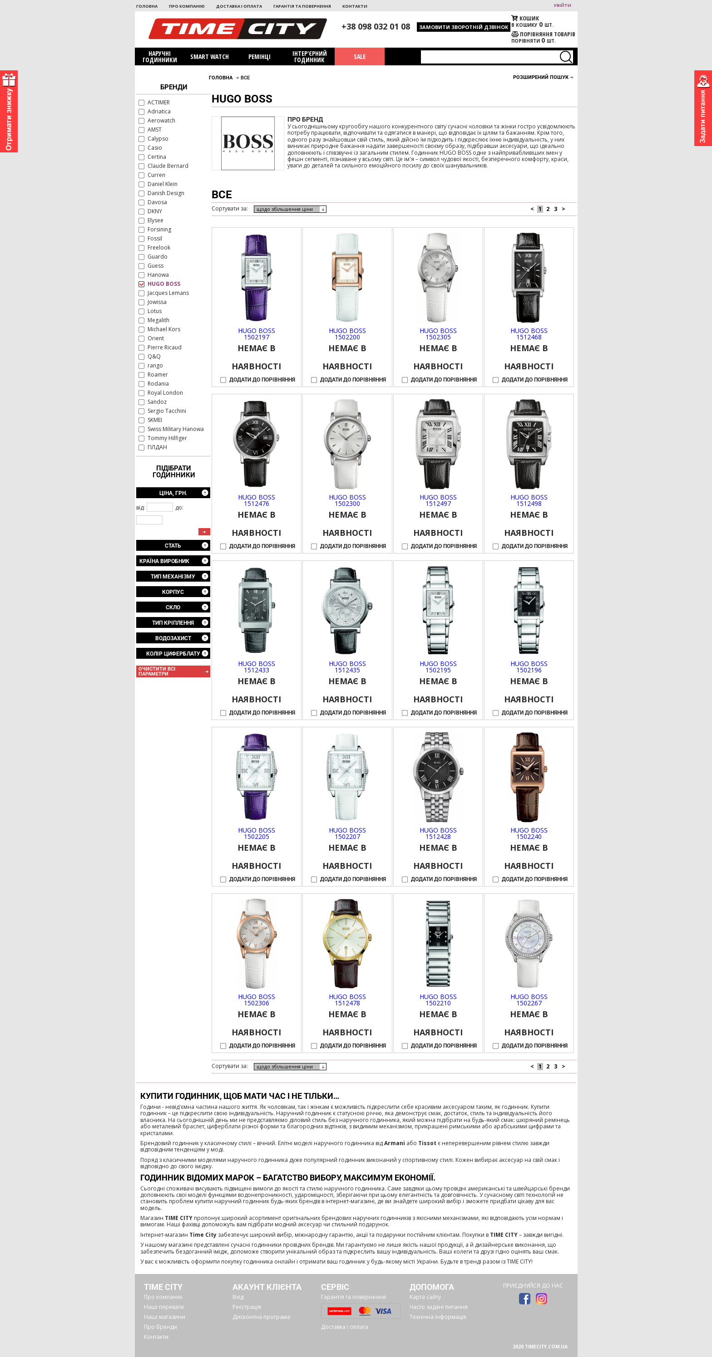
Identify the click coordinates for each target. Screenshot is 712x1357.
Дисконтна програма (261, 1317)
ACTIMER (159, 103)
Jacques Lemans (168, 293)
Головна (147, 6)
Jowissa (157, 302)
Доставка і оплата (239, 6)
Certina (157, 157)
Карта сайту (425, 1297)
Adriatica (159, 112)
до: (179, 507)
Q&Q (154, 357)
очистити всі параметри (156, 671)
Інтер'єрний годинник (309, 56)
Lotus (155, 311)
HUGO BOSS (164, 284)
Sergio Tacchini (167, 411)
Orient (156, 339)
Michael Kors (164, 330)
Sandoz (157, 402)
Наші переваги (164, 1307)
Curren (156, 175)
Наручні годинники (160, 56)
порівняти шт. (543, 37)
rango (155, 366)
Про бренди (160, 1327)
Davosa (157, 203)
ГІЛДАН (157, 448)
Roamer (158, 375)
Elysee (155, 221)
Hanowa (158, 275)
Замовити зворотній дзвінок (463, 27)
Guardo (158, 257)
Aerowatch (161, 121)
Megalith (158, 320)
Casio (155, 148)
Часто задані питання (439, 1307)
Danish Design (166, 193)
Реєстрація (246, 1307)
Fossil (155, 239)
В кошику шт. (543, 21)
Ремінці (259, 56)
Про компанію (187, 6)
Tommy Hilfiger (167, 438)
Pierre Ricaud (165, 348)
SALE (360, 56)
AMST (155, 130)
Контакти (354, 6)
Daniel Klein (163, 184)
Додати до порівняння (262, 380)
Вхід (237, 1297)
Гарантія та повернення (302, 6)
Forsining (159, 230)
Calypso (158, 139)
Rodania (158, 384)
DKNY (155, 212)
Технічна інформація (438, 1317)
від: (140, 507)
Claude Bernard (168, 166)
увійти (562, 5)
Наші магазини (164, 1317)
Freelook (159, 248)
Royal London (165, 393)
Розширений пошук (541, 77)
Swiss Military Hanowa (176, 429)
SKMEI (155, 420)
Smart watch (209, 56)
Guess (155, 266)
